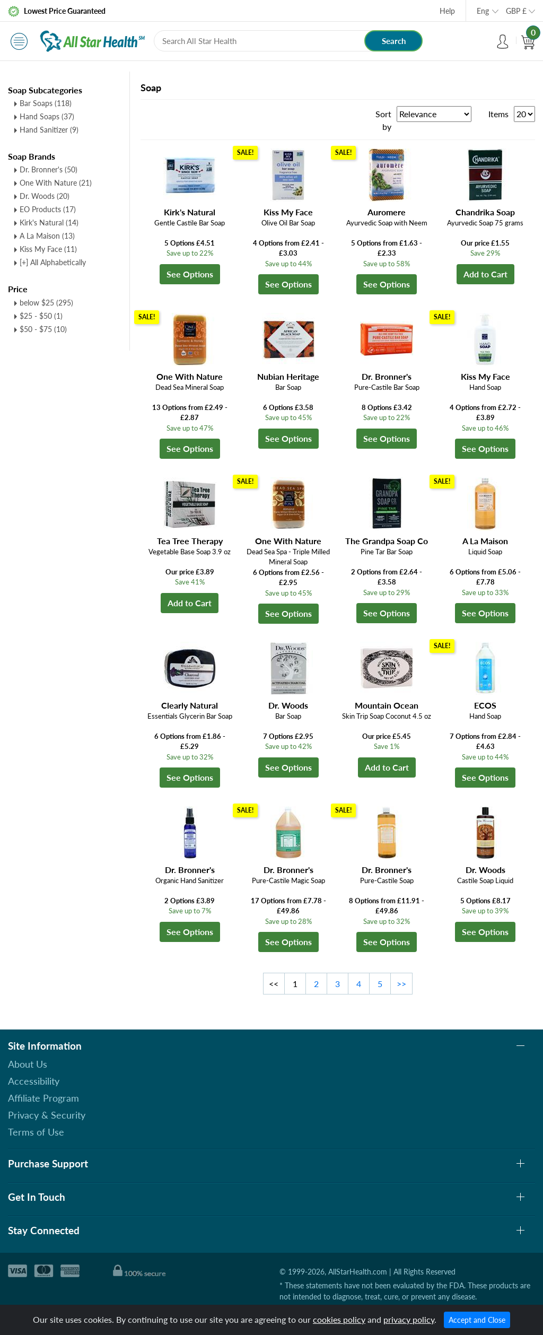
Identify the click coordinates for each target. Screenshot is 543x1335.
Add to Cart (485, 274)
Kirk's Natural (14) (49, 222)
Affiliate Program (43, 1098)
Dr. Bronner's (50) (48, 169)
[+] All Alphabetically (53, 262)
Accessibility (33, 1081)
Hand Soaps (47, 116)
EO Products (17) (48, 209)
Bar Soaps (46, 103)
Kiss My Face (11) (48, 249)
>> (401, 984)
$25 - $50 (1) (41, 315)
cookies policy (339, 1319)
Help (447, 10)
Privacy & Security (46, 1115)
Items (498, 114)
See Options (190, 274)
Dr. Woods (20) (44, 195)
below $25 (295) (46, 302)
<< (273, 984)
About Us (27, 1064)
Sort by (383, 120)
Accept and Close (477, 1319)
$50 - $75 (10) (43, 329)
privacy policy (408, 1319)
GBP (516, 10)
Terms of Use (36, 1132)
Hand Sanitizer (49, 129)
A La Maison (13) (47, 235)
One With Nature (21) (56, 182)
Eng (483, 10)
